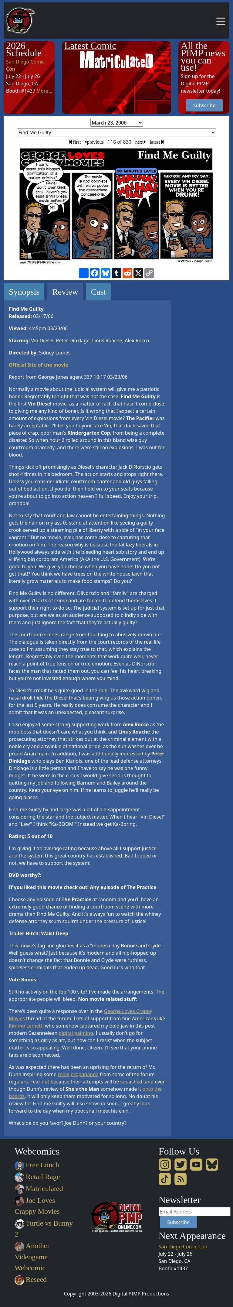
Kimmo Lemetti (26, 1025)
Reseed (31, 1279)
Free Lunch (37, 1165)
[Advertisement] (202, 374)
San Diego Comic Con (183, 1246)
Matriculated (39, 1188)
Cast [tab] (98, 291)
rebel (63, 1074)
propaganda (85, 1074)
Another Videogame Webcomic (32, 1256)
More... (44, 90)
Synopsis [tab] (24, 291)
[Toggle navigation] (220, 20)
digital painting (76, 1033)
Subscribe (204, 105)
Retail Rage (37, 1177)
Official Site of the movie (38, 364)
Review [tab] (65, 291)
